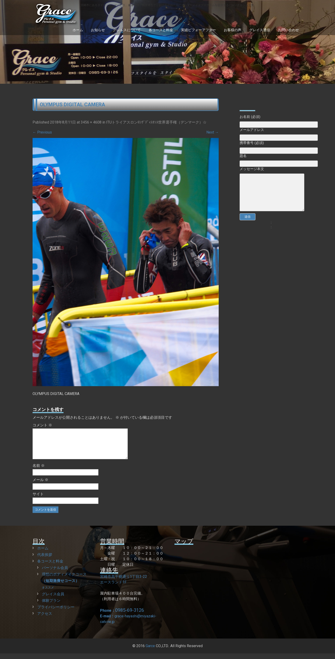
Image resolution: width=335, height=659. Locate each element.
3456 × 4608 (91, 122)
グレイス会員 (53, 599)
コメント (42, 425)
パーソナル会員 (55, 573)
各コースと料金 (161, 30)
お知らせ (98, 30)
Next (212, 132)
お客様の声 (232, 30)
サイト (38, 499)
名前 (39, 471)
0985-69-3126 (129, 616)
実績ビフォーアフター (198, 30)
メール (40, 485)
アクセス (44, 619)
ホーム (78, 30)
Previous (42, 132)
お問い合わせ (288, 30)
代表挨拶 (44, 560)
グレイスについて (127, 30)
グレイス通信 (259, 30)
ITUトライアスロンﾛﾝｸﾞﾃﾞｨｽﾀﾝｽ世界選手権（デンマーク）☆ (156, 122)
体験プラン (51, 606)
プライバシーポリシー (55, 612)
